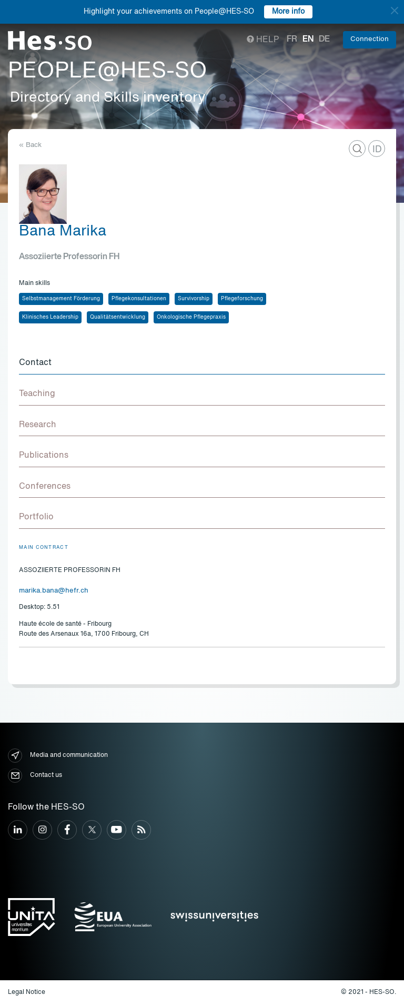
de (324, 39)
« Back (30, 145)
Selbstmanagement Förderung (61, 298)
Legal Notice (26, 992)
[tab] (202, 363)
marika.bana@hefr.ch (53, 590)
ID (377, 149)
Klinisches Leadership (50, 317)
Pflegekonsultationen (139, 298)
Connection (369, 39)
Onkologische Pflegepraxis (191, 317)
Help (263, 40)
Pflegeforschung (242, 298)
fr (292, 39)
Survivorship (193, 298)
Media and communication (58, 755)
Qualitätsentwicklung (117, 317)
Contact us (35, 775)
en (308, 39)
